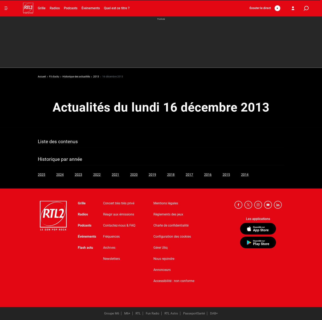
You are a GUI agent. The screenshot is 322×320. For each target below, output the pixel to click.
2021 (115, 175)
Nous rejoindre (163, 259)
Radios (55, 8)
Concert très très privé (118, 203)
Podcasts (70, 8)
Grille (42, 8)
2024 (60, 175)
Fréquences (111, 236)
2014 (244, 175)
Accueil (42, 76)
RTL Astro (171, 313)
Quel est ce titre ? (117, 8)
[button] (263, 8)
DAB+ (214, 313)
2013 (96, 76)
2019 (152, 175)
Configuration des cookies (172, 236)
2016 (208, 175)
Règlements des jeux (168, 214)
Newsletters (111, 259)
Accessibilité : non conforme (173, 281)
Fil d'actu (54, 76)
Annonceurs (162, 270)
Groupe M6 (111, 313)
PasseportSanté (194, 313)
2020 (134, 175)
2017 (189, 175)
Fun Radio (152, 313)
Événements (91, 8)
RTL (138, 313)
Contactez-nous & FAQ (119, 225)
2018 (171, 175)
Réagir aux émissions (118, 214)
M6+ (127, 313)
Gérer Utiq (160, 248)
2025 (41, 175)
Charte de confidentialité (171, 225)
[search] (306, 8)
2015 (226, 175)
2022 (97, 175)
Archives (109, 248)
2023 (78, 175)
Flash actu (85, 248)
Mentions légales (165, 203)
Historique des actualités (76, 76)
